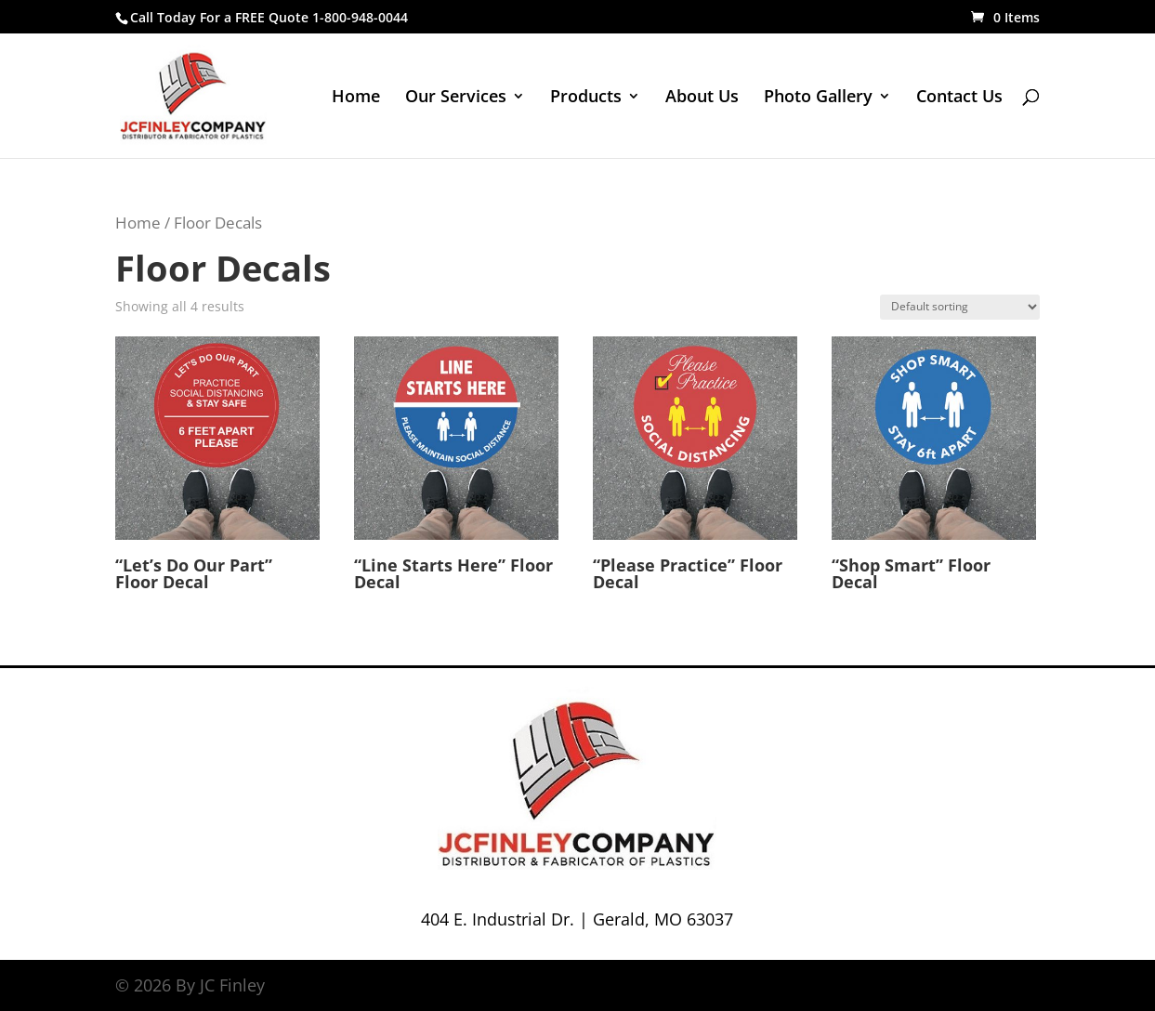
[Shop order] (960, 307)
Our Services (455, 98)
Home (356, 98)
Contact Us (959, 98)
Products (586, 98)
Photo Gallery (818, 98)
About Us (702, 98)
